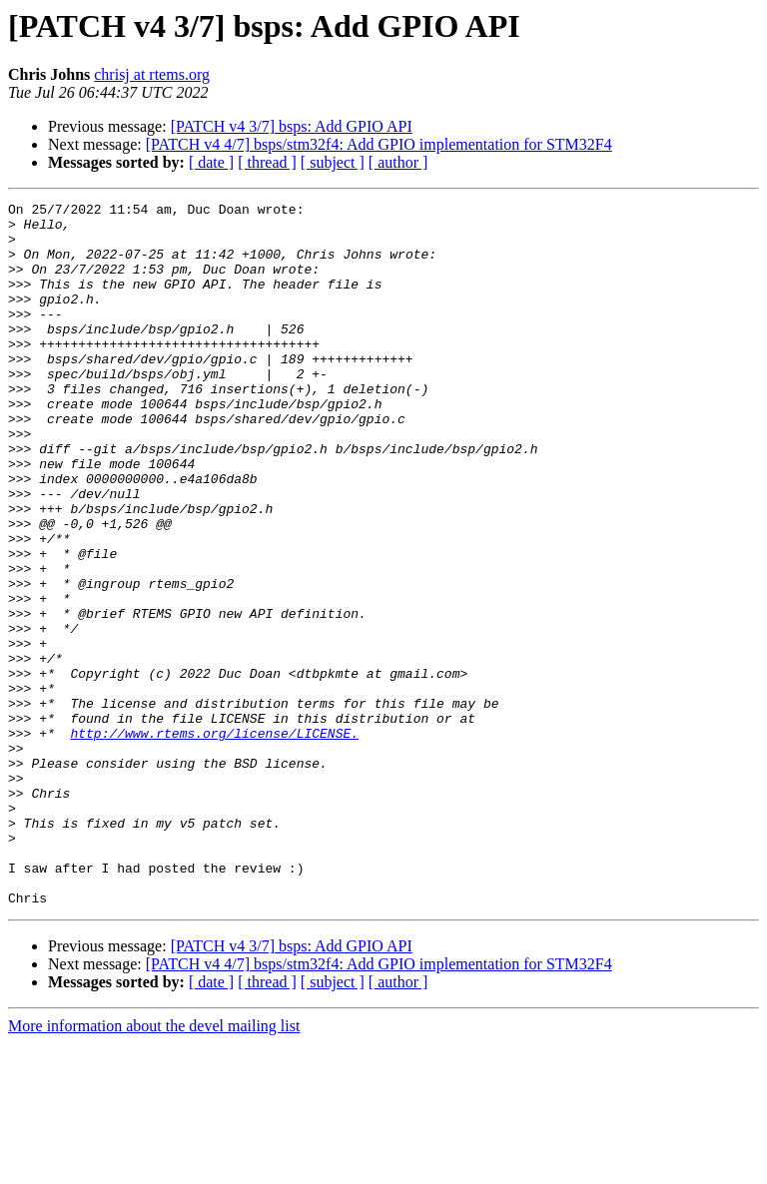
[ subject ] (333, 162)
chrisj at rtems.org (152, 74)
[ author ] (398, 162)
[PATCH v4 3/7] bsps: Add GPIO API (291, 126)
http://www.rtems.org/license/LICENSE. (214, 841)
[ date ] (211, 162)
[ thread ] (267, 162)
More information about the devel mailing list (154, 1166)
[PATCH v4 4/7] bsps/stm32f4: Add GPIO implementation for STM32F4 (379, 144)
